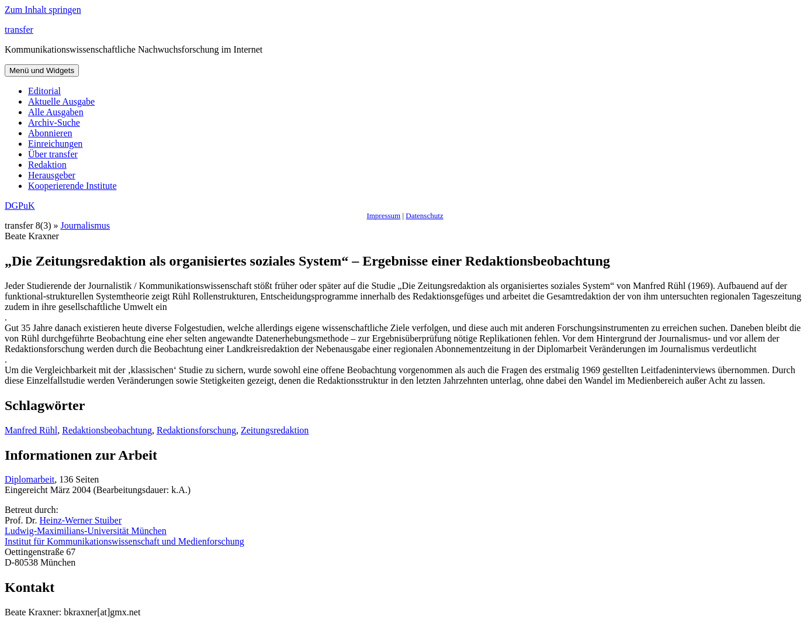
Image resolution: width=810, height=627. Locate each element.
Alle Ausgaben (56, 112)
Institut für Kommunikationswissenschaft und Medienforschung (124, 541)
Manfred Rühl (31, 430)
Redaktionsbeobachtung (107, 430)
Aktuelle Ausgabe (61, 101)
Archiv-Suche (54, 123)
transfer (19, 30)
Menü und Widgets (41, 70)
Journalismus (85, 225)
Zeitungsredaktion (275, 430)
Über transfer (53, 154)
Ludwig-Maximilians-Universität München (86, 531)
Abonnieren (50, 133)
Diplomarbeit (29, 479)
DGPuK (20, 206)
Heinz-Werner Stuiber (81, 520)
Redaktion (47, 165)
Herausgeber (51, 175)
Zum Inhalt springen (43, 10)
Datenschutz (424, 215)
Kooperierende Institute (72, 186)
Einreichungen (55, 144)
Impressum (383, 215)
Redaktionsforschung (196, 430)
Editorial (44, 91)
